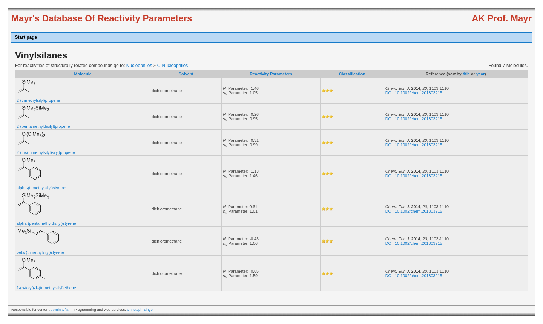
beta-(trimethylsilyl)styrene (40, 252)
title (466, 74)
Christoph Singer (140, 309)
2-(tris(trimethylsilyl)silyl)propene (46, 152)
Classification (352, 74)
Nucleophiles (139, 65)
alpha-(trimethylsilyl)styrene (41, 188)
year (480, 74)
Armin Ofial (60, 309)
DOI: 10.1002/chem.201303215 (413, 93)
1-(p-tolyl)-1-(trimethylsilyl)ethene (46, 288)
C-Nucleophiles (172, 65)
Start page (26, 37)
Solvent (186, 74)
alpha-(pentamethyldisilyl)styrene (46, 223)
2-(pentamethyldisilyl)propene (43, 126)
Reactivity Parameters (271, 74)
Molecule (83, 74)
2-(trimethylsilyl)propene (38, 100)
